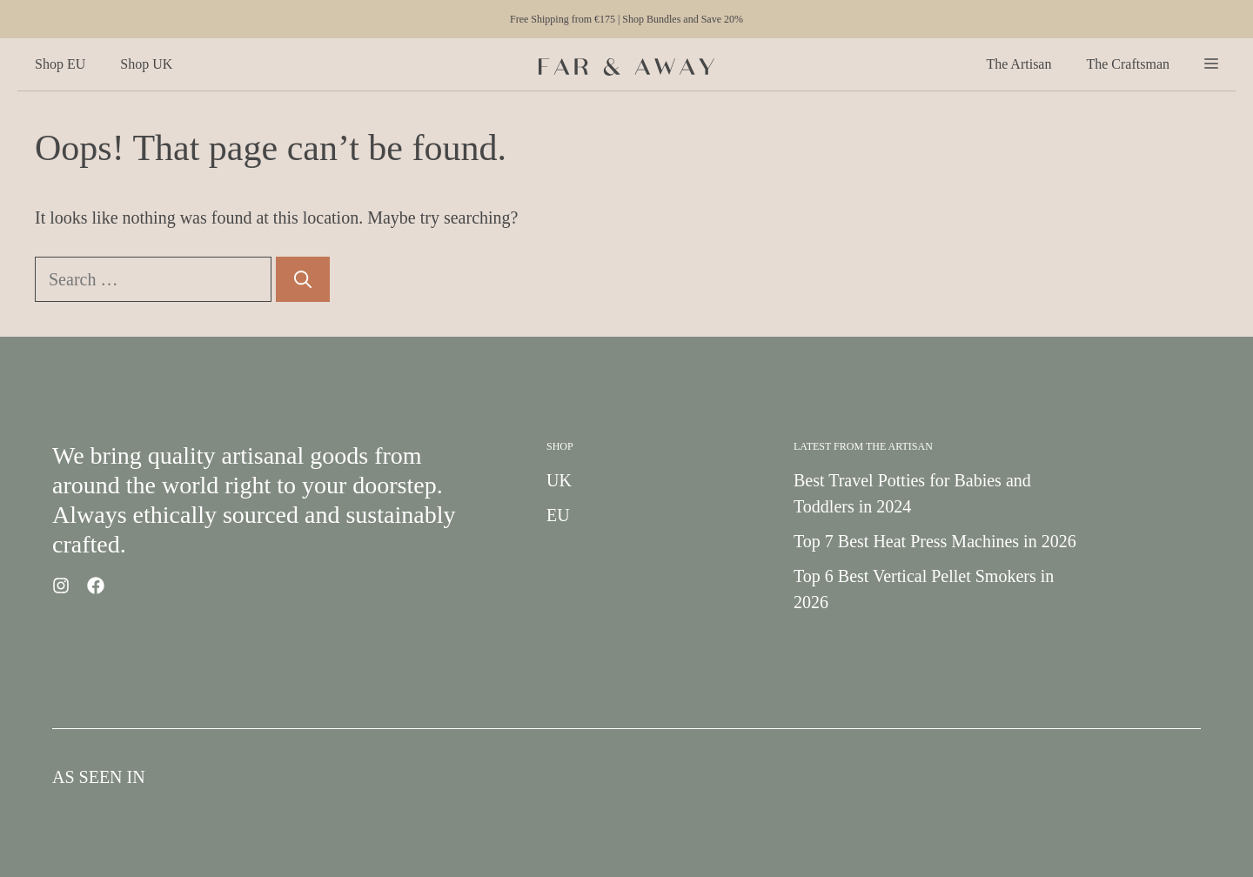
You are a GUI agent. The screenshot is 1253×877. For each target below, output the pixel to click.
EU (558, 515)
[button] (1211, 64)
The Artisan (1018, 64)
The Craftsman (1127, 64)
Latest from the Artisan (863, 446)
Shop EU (60, 64)
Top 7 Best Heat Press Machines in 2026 (935, 541)
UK (559, 480)
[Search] (303, 279)
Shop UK (146, 64)
